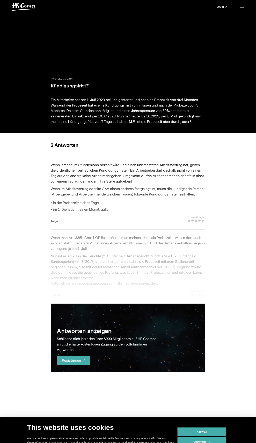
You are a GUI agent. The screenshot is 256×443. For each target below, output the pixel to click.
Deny (202, 428)
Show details (35, 436)
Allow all (202, 408)
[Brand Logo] (23, 7)
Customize (201, 418)
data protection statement (95, 426)
